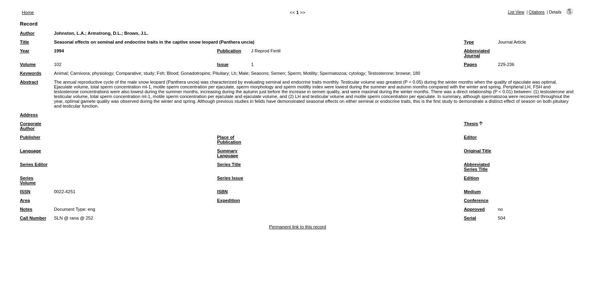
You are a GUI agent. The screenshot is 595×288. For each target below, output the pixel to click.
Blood (172, 73)
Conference (476, 200)
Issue (223, 64)
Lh (233, 73)
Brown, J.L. (136, 33)
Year (25, 50)
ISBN (222, 191)
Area (25, 200)
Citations (537, 12)
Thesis (471, 123)
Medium (472, 191)
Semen (278, 73)
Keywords (30, 73)
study (149, 73)
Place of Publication (229, 139)
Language (30, 150)
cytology (357, 73)
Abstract (29, 82)
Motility (310, 73)
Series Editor (34, 164)
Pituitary (221, 73)
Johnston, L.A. (69, 33)
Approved (474, 209)
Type (469, 42)
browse (403, 73)
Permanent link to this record (297, 226)
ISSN (25, 191)
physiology (102, 73)
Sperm (294, 73)
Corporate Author (30, 126)
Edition (471, 178)
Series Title (229, 164)
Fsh (161, 73)
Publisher (30, 137)
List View (516, 12)
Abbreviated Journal (477, 53)
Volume (28, 64)
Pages (470, 64)
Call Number (33, 218)
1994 (59, 50)
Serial (470, 218)
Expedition (228, 200)
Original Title (477, 150)
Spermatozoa (333, 73)
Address (29, 114)
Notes (26, 209)
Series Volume (28, 180)
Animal (61, 73)
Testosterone (380, 73)
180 (416, 73)
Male (243, 73)
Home (28, 12)
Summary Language (227, 153)
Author (27, 33)
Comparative (128, 73)
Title (24, 42)
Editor (470, 137)
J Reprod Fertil (265, 50)
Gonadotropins (195, 73)
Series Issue (230, 178)
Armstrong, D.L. (105, 33)
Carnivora (80, 73)
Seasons (260, 73)
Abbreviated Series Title (477, 167)
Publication (229, 50)
